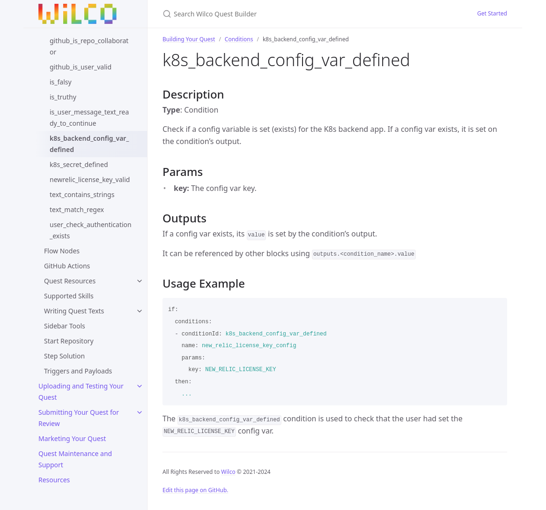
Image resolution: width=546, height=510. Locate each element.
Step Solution (64, 355)
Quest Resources (70, 280)
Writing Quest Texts (74, 310)
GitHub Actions (67, 265)
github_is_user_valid (80, 66)
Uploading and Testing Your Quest (81, 391)
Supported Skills (69, 295)
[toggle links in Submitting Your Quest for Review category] (139, 412)
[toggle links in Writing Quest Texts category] (139, 311)
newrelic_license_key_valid (90, 179)
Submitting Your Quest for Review (78, 418)
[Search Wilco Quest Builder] (273, 14)
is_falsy (61, 81)
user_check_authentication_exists (91, 230)
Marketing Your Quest (72, 438)
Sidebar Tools (64, 325)
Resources (54, 479)
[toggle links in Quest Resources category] (139, 281)
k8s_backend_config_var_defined (89, 144)
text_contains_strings (82, 194)
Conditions (239, 39)
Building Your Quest (188, 39)
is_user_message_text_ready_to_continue (89, 117)
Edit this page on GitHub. (195, 490)
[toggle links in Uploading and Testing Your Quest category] (139, 386)
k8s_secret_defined (79, 164)
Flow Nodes (62, 250)
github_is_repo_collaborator (89, 46)
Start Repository (69, 340)
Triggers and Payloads (78, 370)
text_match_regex (77, 209)
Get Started (492, 13)
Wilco (228, 472)
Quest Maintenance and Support (75, 459)
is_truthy (63, 96)
